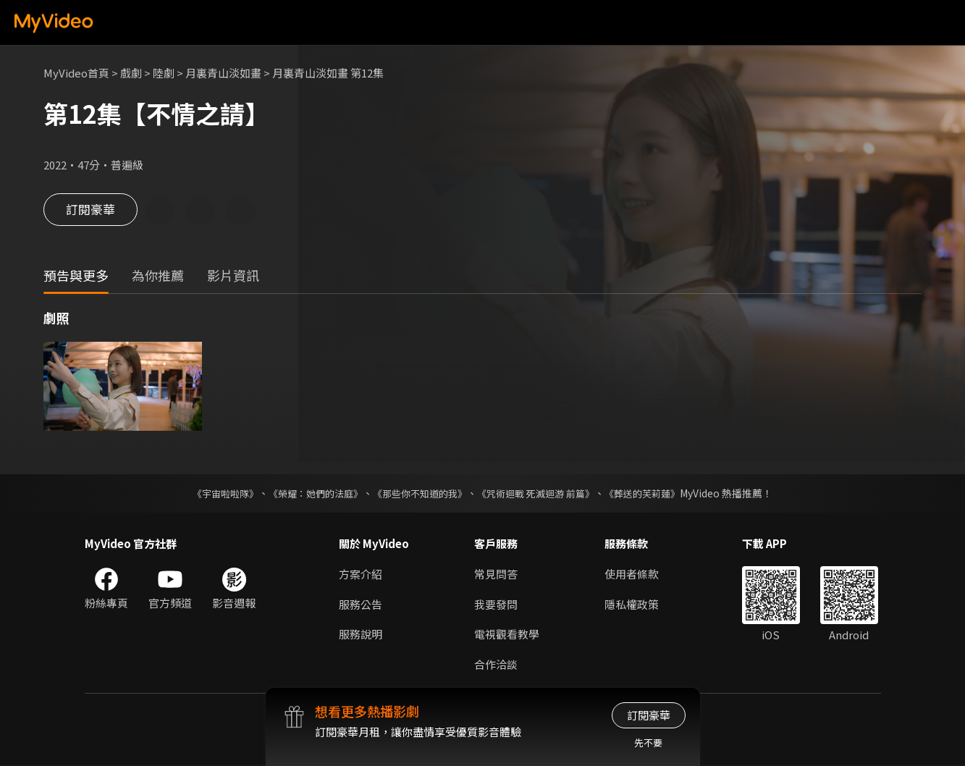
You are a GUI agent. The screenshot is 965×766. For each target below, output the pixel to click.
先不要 (648, 742)
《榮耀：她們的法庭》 (307, 494)
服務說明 (360, 635)
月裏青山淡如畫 (223, 72)
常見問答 (496, 574)
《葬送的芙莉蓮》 (656, 494)
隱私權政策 (631, 605)
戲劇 (131, 72)
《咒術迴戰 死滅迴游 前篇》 (543, 494)
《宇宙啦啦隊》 (211, 494)
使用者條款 (631, 574)
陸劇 (163, 72)
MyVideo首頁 (76, 72)
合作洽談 (496, 665)
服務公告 (360, 605)
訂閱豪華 (90, 211)
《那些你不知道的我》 (419, 494)
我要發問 (496, 605)
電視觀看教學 (506, 635)
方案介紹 (360, 574)
